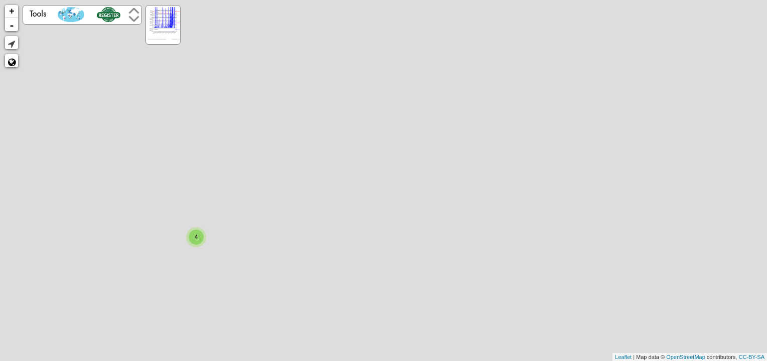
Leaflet (623, 357)
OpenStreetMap (685, 357)
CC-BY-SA (751, 357)
